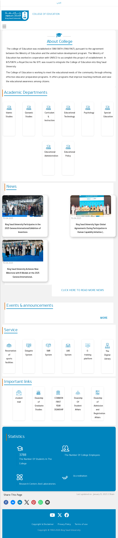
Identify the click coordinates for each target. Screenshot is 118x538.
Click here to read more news (82, 290)
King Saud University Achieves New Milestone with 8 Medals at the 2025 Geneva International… (22, 273)
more (104, 318)
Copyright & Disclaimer (43, 524)
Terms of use (81, 524)
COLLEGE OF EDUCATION (46, 14)
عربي (59, 3)
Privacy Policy (64, 524)
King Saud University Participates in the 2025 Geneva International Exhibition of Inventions (23, 229)
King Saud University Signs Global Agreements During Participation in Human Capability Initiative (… (91, 229)
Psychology (89, 113)
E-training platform (88, 355)
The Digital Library (107, 355)
